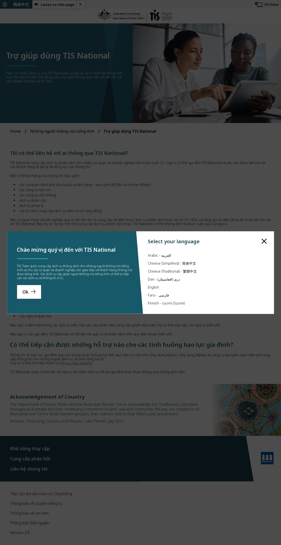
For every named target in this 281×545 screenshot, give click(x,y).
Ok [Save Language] (25, 292)
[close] (264, 229)
